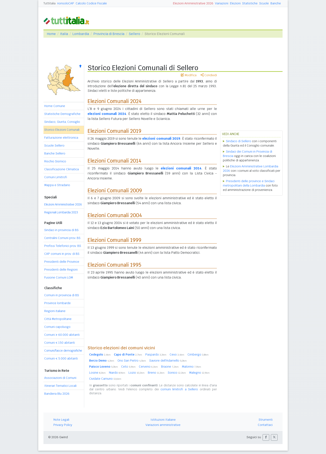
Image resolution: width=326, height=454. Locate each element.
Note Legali (61, 420)
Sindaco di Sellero (238, 141)
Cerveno (148, 366)
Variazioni (221, 3)
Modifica (188, 75)
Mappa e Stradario (57, 185)
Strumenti (266, 420)
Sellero (134, 34)
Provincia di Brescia (108, 34)
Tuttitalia (49, 3)
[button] (266, 437)
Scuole (264, 3)
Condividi (209, 75)
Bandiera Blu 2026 (56, 394)
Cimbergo (198, 354)
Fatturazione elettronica (61, 137)
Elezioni (235, 3)
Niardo (117, 372)
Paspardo (155, 354)
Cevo (177, 354)
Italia (64, 34)
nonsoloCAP (65, 3)
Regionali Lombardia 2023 (61, 212)
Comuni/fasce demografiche (63, 350)
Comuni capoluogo (57, 327)
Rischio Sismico (55, 161)
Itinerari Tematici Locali (60, 386)
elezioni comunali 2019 (161, 138)
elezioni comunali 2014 (181, 168)
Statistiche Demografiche (62, 114)
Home (51, 34)
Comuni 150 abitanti (59, 343)
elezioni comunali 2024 (107, 114)
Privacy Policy (62, 425)
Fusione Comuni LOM (58, 277)
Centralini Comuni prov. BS (62, 238)
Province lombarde (57, 303)
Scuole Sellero (54, 145)
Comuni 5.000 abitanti (61, 358)
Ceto (128, 366)
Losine (97, 372)
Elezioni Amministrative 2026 (193, 3)
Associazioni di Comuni (60, 378)
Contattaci (265, 425)
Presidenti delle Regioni (61, 269)
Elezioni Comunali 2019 (114, 131)
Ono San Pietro (131, 360)
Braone (170, 366)
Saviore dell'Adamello (168, 360)
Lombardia (80, 34)
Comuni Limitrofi (55, 177)
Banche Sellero (54, 153)
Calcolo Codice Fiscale (91, 3)
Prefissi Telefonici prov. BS (62, 246)
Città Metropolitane (58, 319)
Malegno (199, 372)
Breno (156, 372)
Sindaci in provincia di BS (61, 230)
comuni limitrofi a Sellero (179, 389)
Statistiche (250, 3)
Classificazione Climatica (61, 169)
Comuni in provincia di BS (61, 295)
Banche (275, 3)
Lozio (136, 372)
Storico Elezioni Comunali (61, 130)
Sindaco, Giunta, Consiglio (62, 122)
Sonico (177, 372)
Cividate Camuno (105, 379)
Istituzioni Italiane (163, 420)
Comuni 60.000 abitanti (62, 335)
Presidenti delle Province (61, 262)
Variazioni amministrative (163, 425)
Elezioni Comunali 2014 (114, 161)
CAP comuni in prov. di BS (61, 254)
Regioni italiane (54, 311)
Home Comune (54, 106)
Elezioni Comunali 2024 (115, 101)
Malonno (191, 366)
